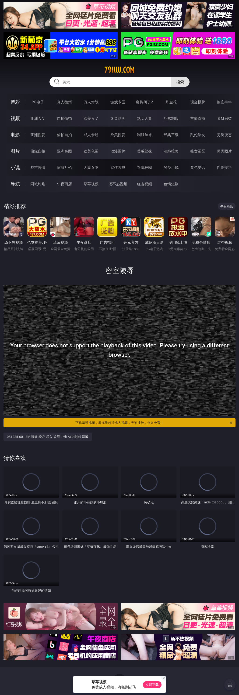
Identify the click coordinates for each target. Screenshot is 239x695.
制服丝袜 (144, 134)
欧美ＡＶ (91, 118)
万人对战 (91, 102)
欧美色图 (91, 151)
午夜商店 (64, 183)
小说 (15, 167)
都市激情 (37, 167)
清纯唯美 (171, 151)
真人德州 (64, 102)
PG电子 (38, 102)
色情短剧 (171, 183)
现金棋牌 (197, 102)
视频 (15, 118)
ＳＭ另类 (224, 118)
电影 (15, 134)
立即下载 (152, 684)
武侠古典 (117, 167)
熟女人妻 (144, 118)
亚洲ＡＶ (37, 118)
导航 (15, 184)
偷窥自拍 (37, 151)
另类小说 (171, 167)
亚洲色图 (64, 151)
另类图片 (224, 151)
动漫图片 (117, 151)
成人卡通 (91, 134)
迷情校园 (144, 167)
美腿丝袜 (144, 151)
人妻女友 (91, 167)
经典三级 (171, 134)
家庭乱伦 (64, 167)
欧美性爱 (117, 134)
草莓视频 (91, 183)
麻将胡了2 (144, 102)
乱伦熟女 (197, 134)
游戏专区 (117, 102)
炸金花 (171, 102)
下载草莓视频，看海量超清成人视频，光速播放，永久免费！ (154, 423)
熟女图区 (197, 151)
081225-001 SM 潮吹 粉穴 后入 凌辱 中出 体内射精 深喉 (47, 436)
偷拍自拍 (64, 134)
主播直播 (197, 118)
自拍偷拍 (64, 118)
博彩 (15, 102)
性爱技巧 (224, 167)
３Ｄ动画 (117, 118)
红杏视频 (144, 183)
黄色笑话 (197, 167)
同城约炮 (37, 183)
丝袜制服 (171, 118)
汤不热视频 (118, 183)
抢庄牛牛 (224, 102)
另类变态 (224, 134)
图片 (15, 151)
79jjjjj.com (119, 70)
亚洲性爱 (37, 134)
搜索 (180, 81)
